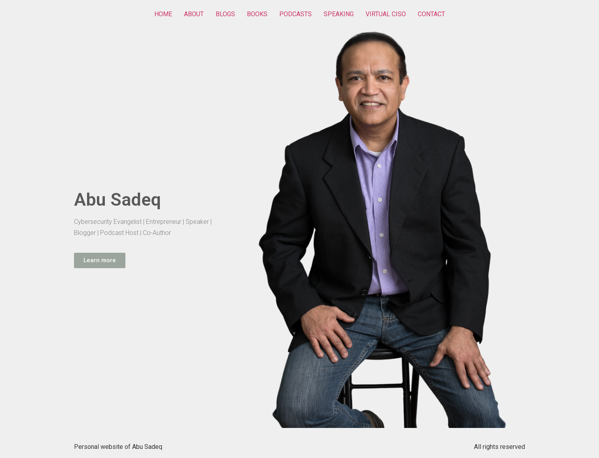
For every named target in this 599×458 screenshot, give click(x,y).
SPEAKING (339, 14)
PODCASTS (295, 14)
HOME (163, 14)
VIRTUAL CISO (386, 14)
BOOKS (257, 14)
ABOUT (194, 14)
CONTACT (431, 14)
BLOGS (225, 14)
